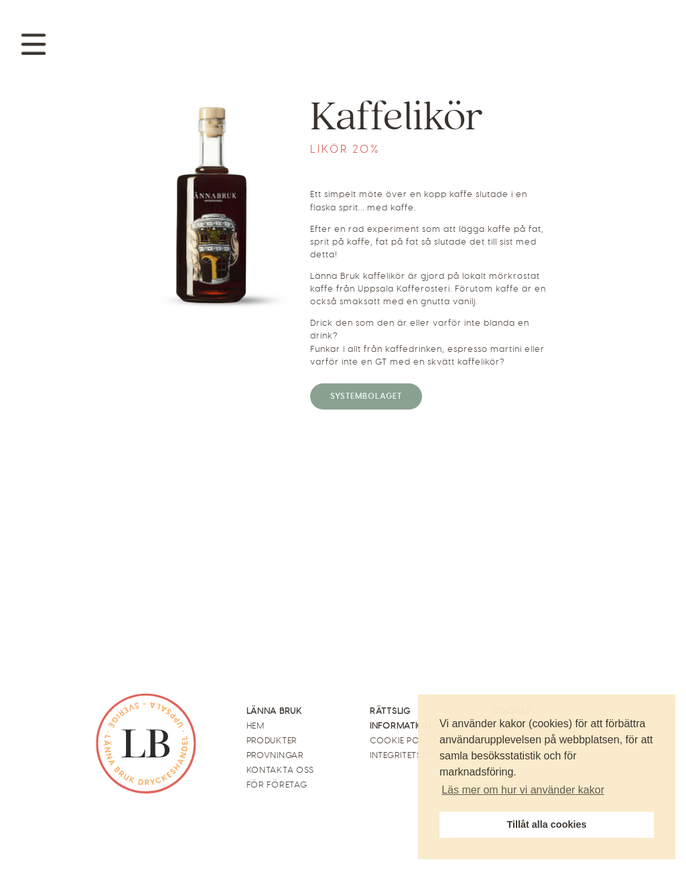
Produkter (272, 740)
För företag (277, 785)
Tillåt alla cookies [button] (547, 824)
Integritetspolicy (412, 755)
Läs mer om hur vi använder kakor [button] (522, 790)
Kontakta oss (280, 770)
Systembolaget (366, 396)
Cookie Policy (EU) (413, 740)
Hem (256, 726)
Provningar (275, 755)
